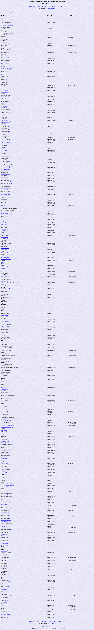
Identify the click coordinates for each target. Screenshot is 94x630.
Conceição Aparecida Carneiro (7, 425)
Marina (2, 197)
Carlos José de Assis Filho (6, 420)
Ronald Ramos (4, 602)
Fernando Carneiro (5, 441)
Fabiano (2, 103)
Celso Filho (3, 87)
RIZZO (2, 584)
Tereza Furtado (4, 267)
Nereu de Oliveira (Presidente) (7, 218)
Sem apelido (31, 6)
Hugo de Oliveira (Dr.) (5, 122)
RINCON (3, 572)
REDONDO (3, 293)
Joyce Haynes (4, 151)
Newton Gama (4, 224)
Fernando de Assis (4, 442)
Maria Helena (4, 189)
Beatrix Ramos (4, 589)
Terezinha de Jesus (5, 268)
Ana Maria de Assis (5, 387)
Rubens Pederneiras (5, 257)
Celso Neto (3, 88)
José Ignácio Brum (5, 472)
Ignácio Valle (3, 458)
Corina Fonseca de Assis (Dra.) (7, 427)
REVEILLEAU (4, 359)
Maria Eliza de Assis (5, 512)
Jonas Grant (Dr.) (4, 140)
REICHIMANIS (4, 301)
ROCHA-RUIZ (51, 8)
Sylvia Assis (3, 538)
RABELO (3, 18)
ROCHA (2, 608)
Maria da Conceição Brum (6, 502)
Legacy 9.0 (37, 628)
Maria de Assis (4, 504)
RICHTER (3, 546)
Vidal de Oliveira (4, 276)
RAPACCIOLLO (4, 290)
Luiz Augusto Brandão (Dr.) (6, 25)
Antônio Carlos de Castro (6, 68)
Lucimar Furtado (4, 327)
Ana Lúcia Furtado (5, 63)
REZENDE (3, 362)
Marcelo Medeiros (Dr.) (6, 174)
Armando (3, 74)
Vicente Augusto (4, 543)
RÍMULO (3, 549)
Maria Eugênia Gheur (5, 188)
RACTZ (2, 20)
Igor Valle (3, 460)
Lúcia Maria (3, 162)
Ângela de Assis (4, 389)
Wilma (2, 284)
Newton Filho (4, 222)
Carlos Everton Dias (5, 321)
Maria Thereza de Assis (5, 521)
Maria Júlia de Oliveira (5, 194)
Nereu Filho (3, 219)
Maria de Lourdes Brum (6, 505)
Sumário (41, 626)
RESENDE (3, 349)
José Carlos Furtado (5, 326)
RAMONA (3, 46)
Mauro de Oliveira (4, 205)
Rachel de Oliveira (5, 248)
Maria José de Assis (5, 516)
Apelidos (45, 626)
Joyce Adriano (4, 150)
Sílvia (2, 262)
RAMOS (2, 51)
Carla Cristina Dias (5, 320)
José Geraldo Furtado (5, 142)
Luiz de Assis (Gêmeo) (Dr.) (6, 483)
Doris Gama (3, 98)
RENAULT (3, 343)
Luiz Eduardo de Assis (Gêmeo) (7, 485)
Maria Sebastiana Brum (6, 520)
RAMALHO (3, 40)
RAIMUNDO (3, 30)
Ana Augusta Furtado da (6, 614)
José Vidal (3, 148)
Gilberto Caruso (4, 110)
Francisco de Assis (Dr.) (6, 449)
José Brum (3, 471)
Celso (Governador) (5, 85)
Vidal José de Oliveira (5, 281)
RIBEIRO (3, 378)
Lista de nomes (51, 626)
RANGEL (3, 287)
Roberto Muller (4, 252)
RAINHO (3, 36)
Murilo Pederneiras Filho (6, 214)
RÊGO (2, 298)
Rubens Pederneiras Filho (6, 259)
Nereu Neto (3, 221)
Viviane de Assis (4, 545)
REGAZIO (3, 295)
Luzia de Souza (4, 486)
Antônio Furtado (4, 315)
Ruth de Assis (4, 534)
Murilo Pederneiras (5, 213)
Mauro (2, 203)
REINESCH (3, 304)
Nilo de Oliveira (4, 230)
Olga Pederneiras (4, 237)
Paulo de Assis (4, 527)
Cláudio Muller (4, 90)
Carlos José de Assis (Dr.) (6, 419)
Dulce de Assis (4, 430)
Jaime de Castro (4, 125)
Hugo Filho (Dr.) (4, 120)
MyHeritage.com (46, 628)
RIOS (2, 577)
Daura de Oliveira (4, 96)
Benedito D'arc (4, 551)
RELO (2, 340)
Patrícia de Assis (4, 526)
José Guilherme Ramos (5, 595)
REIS (2, 310)
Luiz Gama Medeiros (5, 169)
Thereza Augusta (4, 270)
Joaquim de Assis (4, 463)
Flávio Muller (4, 106)
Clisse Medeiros (4, 92)
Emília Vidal (3, 99)
